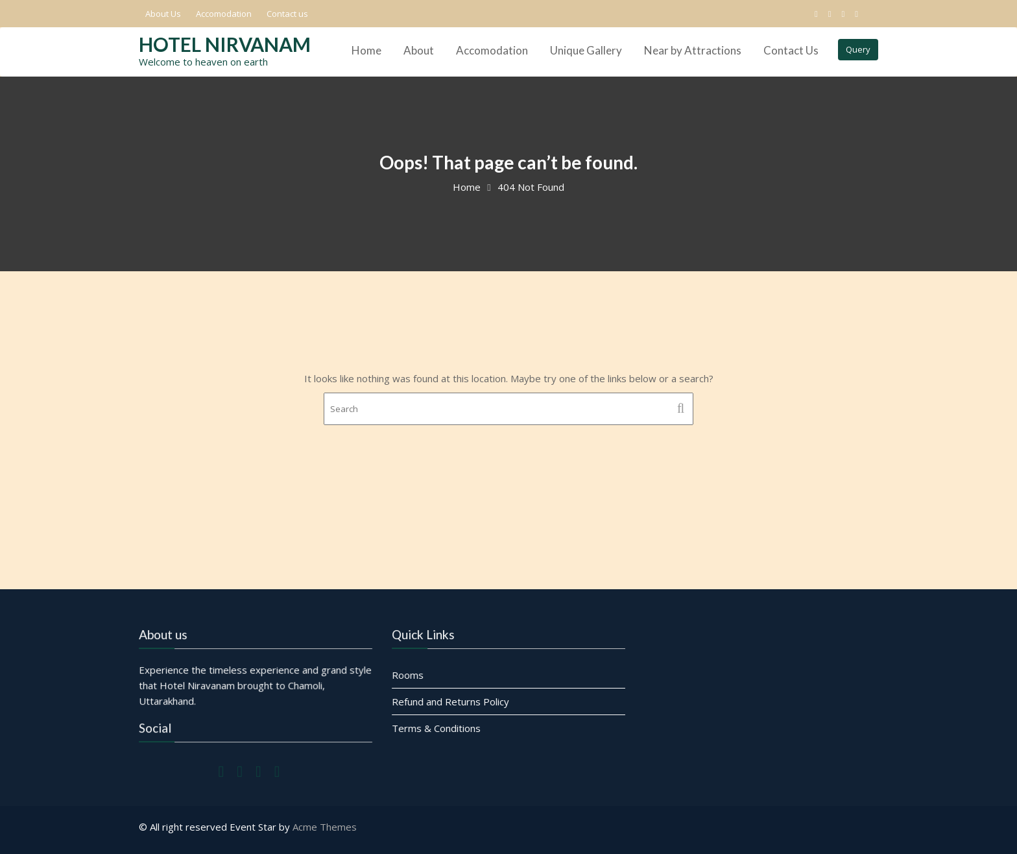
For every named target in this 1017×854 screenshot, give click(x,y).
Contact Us (791, 50)
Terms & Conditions (437, 727)
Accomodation (224, 13)
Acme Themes (325, 826)
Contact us (287, 13)
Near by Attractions (692, 50)
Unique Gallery (586, 50)
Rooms (408, 674)
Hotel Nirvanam (225, 44)
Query (858, 49)
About (418, 50)
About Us (163, 13)
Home (366, 50)
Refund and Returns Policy (451, 701)
